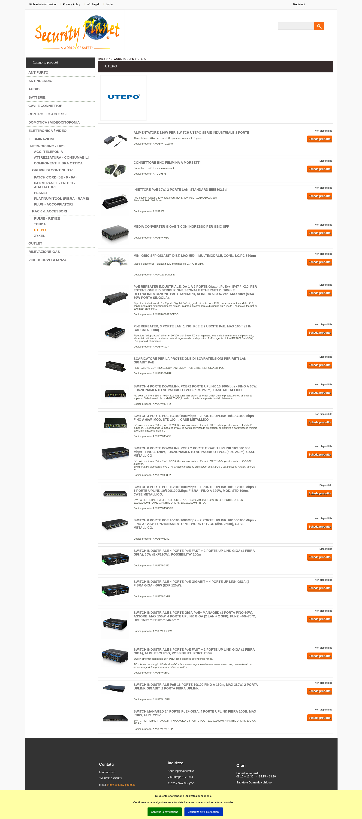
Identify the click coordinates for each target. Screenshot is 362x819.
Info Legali (93, 4)
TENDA (40, 224)
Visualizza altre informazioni (203, 811)
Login (109, 4)
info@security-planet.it (121, 784)
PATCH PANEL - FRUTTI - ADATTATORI (54, 185)
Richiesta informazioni (42, 4)
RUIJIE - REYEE (47, 218)
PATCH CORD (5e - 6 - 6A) (55, 177)
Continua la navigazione (164, 811)
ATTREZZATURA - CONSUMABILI (61, 157)
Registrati (299, 4)
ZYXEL (39, 236)
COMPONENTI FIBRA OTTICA (58, 163)
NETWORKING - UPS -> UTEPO (127, 58)
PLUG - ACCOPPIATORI (53, 204)
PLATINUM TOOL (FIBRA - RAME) (61, 198)
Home (101, 58)
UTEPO (40, 230)
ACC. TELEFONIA (48, 152)
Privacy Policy (71, 4)
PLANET (41, 193)
